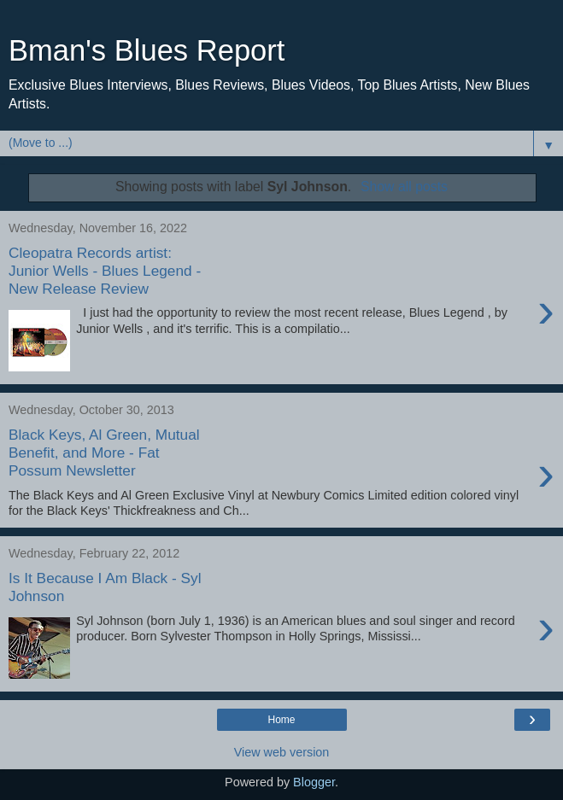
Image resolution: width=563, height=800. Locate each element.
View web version (282, 752)
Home (281, 720)
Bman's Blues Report (146, 50)
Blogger (314, 782)
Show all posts (404, 186)
